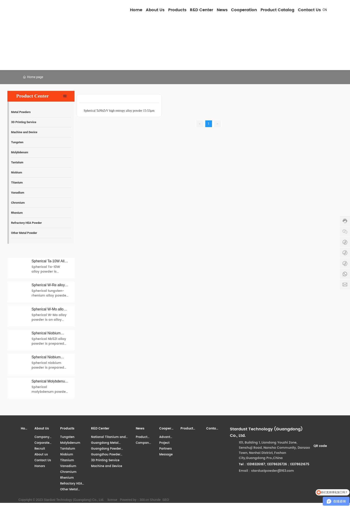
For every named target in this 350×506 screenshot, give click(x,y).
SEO (165, 500)
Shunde (155, 500)
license (112, 500)
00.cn (145, 500)
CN (325, 10)
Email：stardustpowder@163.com (266, 470)
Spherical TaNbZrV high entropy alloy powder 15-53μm (119, 110)
